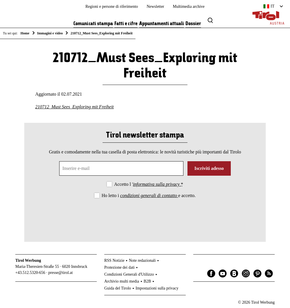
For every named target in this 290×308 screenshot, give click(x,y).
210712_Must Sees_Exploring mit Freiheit (74, 106)
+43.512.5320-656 (30, 272)
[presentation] (145, 215)
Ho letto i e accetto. (149, 195)
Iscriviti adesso (209, 168)
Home (25, 33)
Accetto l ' (148, 184)
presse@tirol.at (60, 272)
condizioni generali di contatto (149, 195)
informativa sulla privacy (157, 184)
